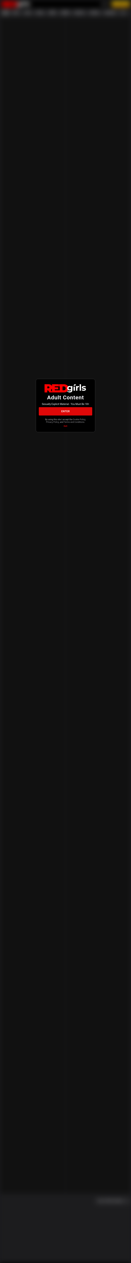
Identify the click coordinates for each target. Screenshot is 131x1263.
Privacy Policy (52, 422)
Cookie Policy (79, 419)
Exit (65, 426)
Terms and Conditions (74, 422)
